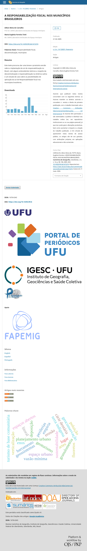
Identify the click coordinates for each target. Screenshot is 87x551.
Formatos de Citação (62, 176)
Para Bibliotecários (11, 381)
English (7, 353)
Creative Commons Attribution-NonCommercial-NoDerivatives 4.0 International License (66, 86)
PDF (57, 28)
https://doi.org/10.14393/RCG (20, 202)
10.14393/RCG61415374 (61, 164)
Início (6, 9)
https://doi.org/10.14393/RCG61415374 (23, 44)
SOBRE (33, 478)
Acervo (13, 9)
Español (8, 356)
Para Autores (9, 377)
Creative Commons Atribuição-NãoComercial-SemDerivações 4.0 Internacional (67, 111)
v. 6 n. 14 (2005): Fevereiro (27, 9)
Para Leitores (9, 374)
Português (8, 360)
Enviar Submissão (12, 188)
